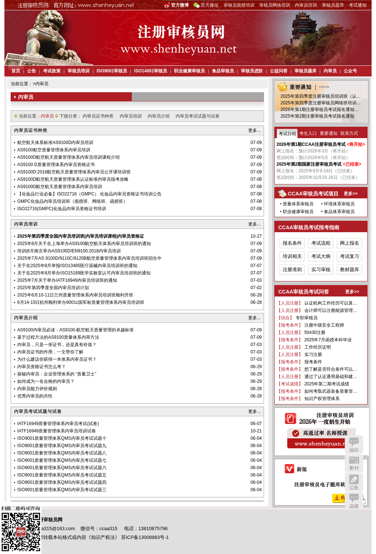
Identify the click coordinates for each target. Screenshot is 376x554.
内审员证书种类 (99, 116)
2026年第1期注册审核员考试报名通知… (320, 109)
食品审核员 (223, 70)
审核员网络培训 (274, 5)
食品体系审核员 (339, 211)
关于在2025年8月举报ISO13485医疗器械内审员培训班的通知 (77, 265)
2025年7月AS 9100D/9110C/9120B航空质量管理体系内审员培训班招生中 (89, 258)
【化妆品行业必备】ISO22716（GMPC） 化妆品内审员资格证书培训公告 (89, 194)
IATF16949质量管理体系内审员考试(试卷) (58, 423)
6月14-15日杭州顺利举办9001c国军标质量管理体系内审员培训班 (80, 302)
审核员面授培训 (239, 5)
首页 (15, 70)
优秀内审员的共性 (35, 396)
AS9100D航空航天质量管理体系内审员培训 (59, 186)
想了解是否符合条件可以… (330, 369)
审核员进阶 (252, 70)
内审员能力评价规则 (37, 388)
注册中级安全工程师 (324, 325)
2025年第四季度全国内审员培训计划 (53, 287)
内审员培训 (306, 5)
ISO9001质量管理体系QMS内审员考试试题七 (61, 460)
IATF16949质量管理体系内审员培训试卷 (56, 431)
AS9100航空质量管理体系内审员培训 (53, 149)
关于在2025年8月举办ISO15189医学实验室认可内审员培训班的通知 (84, 273)
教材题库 (349, 269)
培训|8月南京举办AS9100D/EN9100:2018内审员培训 (69, 250)
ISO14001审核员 (150, 70)
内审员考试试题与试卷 (198, 116)
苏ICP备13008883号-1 (145, 537)
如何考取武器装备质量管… (330, 391)
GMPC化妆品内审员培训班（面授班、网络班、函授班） (72, 201)
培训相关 (292, 256)
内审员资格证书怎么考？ (41, 366)
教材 (354, 463)
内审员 (330, 70)
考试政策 (52, 70)
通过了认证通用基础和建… (330, 376)
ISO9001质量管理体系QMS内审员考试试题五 (61, 475)
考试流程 (320, 243)
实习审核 (320, 269)
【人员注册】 (289, 303)
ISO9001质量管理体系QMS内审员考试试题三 (61, 489)
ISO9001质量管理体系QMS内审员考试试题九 (61, 445)
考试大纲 (320, 256)
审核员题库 (333, 5)
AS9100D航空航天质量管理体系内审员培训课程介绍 (68, 157)
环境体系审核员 (339, 203)
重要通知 (328, 133)
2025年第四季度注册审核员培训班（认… (321, 96)
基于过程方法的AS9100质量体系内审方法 (58, 337)
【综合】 (285, 317)
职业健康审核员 (189, 70)
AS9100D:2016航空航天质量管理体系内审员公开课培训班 (74, 172)
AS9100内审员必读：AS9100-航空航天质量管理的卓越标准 (75, 329)
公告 (31, 70)
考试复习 (349, 256)
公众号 (350, 70)
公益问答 (279, 70)
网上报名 (349, 243)
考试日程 (287, 133)
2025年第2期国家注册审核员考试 (308, 164)
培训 (354, 444)
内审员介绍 (159, 116)
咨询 (354, 501)
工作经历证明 (317, 347)
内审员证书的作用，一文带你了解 (50, 352)
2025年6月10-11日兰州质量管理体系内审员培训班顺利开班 (75, 295)
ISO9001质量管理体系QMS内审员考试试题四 (61, 482)
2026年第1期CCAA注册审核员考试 (311, 144)
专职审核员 (307, 317)
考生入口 (308, 133)
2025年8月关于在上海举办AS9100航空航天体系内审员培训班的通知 (84, 243)
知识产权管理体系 (322, 398)
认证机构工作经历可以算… (330, 303)
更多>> (351, 193)
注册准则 (292, 269)
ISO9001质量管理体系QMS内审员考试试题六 (61, 467)
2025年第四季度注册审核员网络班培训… (321, 102)
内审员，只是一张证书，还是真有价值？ (57, 344)
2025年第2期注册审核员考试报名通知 (317, 116)
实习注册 (313, 354)
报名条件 (292, 243)
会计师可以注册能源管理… (330, 310)
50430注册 (314, 332)
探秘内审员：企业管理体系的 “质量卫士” (56, 374)
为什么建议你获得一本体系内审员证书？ (57, 359)
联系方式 (349, 133)
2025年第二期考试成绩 (327, 383)
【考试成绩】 (289, 383)
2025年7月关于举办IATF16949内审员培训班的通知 (67, 280)
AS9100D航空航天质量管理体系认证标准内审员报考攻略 (73, 179)
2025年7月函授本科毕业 (328, 339)
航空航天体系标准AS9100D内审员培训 (55, 142)
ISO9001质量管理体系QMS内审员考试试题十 (61, 438)
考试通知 (357, 5)
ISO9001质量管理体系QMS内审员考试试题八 (61, 453)
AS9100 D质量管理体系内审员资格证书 (56, 164)
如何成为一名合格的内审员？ (46, 381)
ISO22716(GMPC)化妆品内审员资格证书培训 (61, 208)
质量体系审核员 (298, 203)
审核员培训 (79, 70)
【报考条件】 (289, 325)
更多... (254, 130)
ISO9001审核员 (112, 70)
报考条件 (313, 361)
